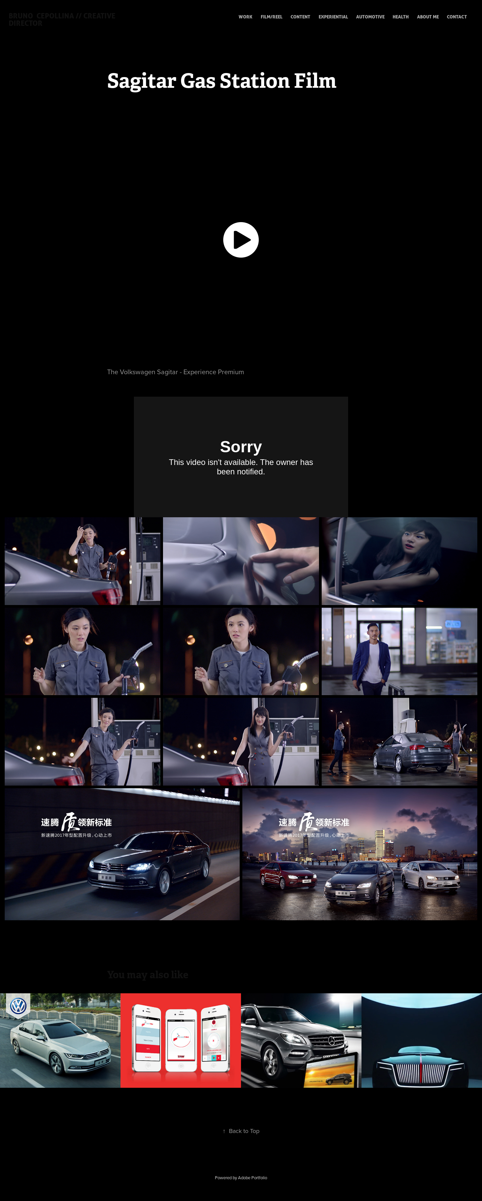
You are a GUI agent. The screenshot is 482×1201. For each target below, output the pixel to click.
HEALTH (401, 17)
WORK (245, 17)
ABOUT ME (428, 17)
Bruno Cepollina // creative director (63, 19)
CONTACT (457, 17)
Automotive (370, 17)
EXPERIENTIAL (333, 17)
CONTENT (300, 17)
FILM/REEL (272, 17)
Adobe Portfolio (252, 1178)
